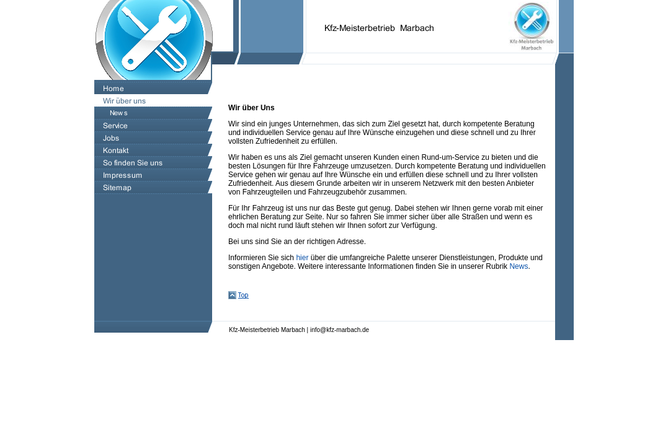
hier (302, 257)
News (518, 266)
